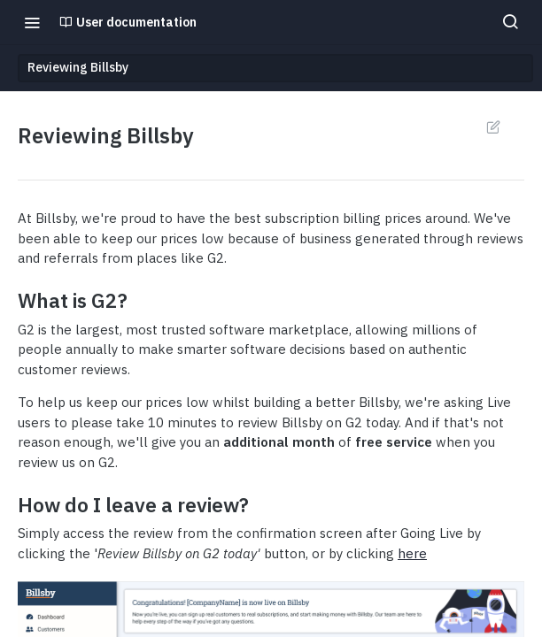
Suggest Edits (493, 126)
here (412, 553)
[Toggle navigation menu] (32, 22)
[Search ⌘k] (510, 22)
